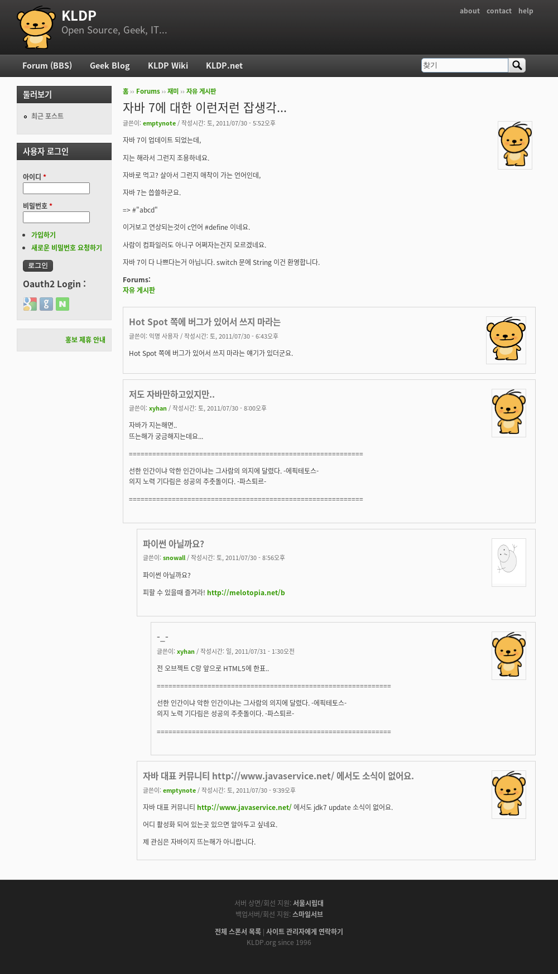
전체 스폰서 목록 (238, 932)
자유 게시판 (201, 91)
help (525, 11)
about (470, 11)
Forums (148, 91)
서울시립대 (308, 903)
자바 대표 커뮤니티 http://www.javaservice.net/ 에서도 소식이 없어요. (278, 775)
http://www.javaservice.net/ (244, 807)
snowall (174, 557)
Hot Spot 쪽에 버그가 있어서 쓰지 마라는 (205, 321)
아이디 (34, 177)
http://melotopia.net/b (246, 592)
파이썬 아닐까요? (173, 543)
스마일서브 (307, 914)
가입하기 (43, 235)
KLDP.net (224, 65)
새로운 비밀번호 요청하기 (66, 248)
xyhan (158, 407)
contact (499, 11)
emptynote (159, 122)
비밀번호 (37, 206)
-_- (163, 636)
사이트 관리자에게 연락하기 (304, 932)
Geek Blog (110, 65)
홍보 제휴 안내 (85, 340)
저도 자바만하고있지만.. (172, 394)
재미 (173, 91)
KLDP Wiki (168, 65)
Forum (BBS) (47, 65)
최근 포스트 (47, 116)
